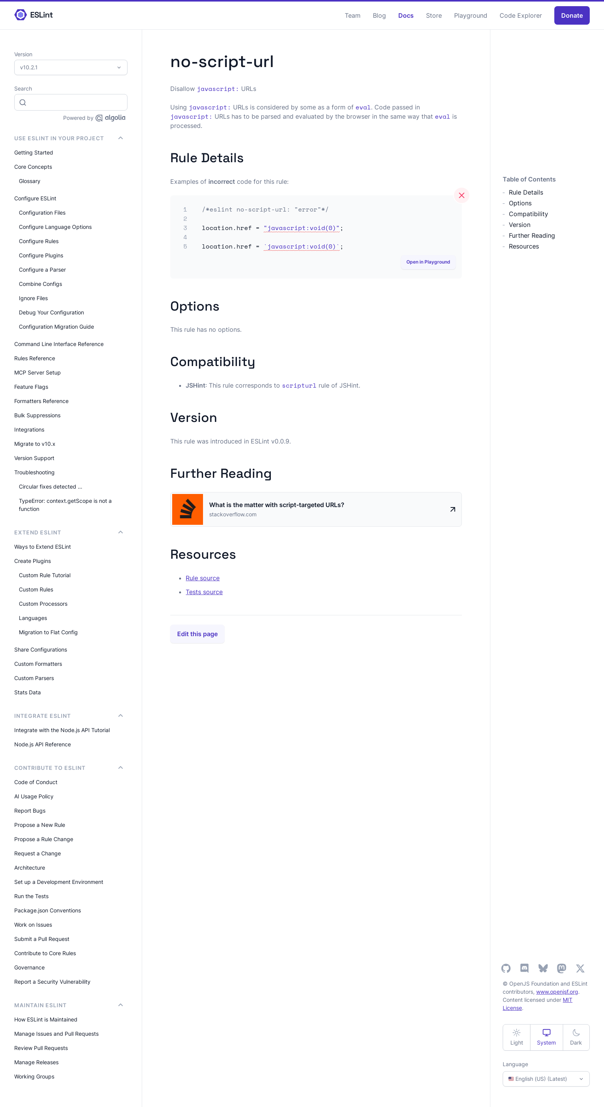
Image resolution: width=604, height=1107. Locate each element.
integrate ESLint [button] (68, 715)
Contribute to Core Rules (45, 953)
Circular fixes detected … (50, 486)
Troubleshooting (34, 472)
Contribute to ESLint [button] (68, 767)
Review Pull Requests (41, 1048)
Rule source (203, 578)
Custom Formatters (38, 663)
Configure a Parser (42, 269)
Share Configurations (40, 649)
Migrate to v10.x (34, 443)
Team (353, 15)
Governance (29, 967)
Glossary (29, 181)
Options (520, 203)
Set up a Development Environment (58, 882)
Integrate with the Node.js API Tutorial (62, 730)
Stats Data (27, 692)
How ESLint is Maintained (45, 1019)
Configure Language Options (55, 226)
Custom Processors (43, 603)
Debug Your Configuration (51, 312)
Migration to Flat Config (48, 632)
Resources (524, 246)
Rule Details (526, 192)
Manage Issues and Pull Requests (56, 1033)
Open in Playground (428, 262)
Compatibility (528, 214)
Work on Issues (33, 924)
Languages (33, 618)
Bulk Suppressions (37, 415)
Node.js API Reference (42, 744)
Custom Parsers (34, 678)
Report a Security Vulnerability (52, 981)
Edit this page (197, 634)
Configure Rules (39, 241)
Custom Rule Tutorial (44, 575)
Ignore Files (33, 298)
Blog (379, 15)
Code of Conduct (35, 782)
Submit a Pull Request (41, 939)
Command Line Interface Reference (59, 344)
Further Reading (532, 235)
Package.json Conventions (47, 910)
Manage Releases (36, 1062)
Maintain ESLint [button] (68, 1005)
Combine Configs (40, 284)
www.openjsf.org (557, 991)
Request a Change (37, 853)
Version (519, 224)
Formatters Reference (41, 401)
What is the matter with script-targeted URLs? (276, 505)
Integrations (29, 429)
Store (434, 15)
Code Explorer (521, 15)
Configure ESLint (35, 198)
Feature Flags (31, 386)
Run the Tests (31, 896)
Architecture (29, 867)
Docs (406, 15)
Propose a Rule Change (43, 839)
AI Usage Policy (34, 796)
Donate (572, 15)
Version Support (34, 458)
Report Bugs (29, 810)
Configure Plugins (41, 255)
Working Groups (34, 1076)
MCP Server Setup (37, 372)
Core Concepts (33, 166)
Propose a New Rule (39, 824)
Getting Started (33, 152)
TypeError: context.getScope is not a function (65, 504)
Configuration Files (42, 212)
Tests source (204, 592)
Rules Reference (34, 358)
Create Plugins (32, 561)
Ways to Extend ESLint (42, 546)
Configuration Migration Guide (56, 326)
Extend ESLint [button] (68, 532)
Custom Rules (36, 589)
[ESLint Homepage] (33, 15)
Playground (470, 15)
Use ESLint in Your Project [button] (68, 138)
